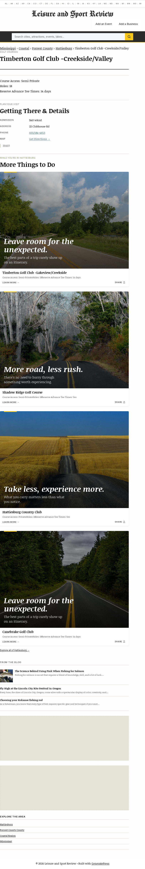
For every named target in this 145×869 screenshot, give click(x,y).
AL (6, 4)
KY (94, 4)
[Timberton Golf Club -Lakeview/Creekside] (64, 220)
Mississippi (8, 48)
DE (46, 4)
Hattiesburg (64, 48)
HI (63, 4)
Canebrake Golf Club (18, 631)
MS (134, 4)
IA (83, 4)
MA (117, 4)
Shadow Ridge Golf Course (22, 392)
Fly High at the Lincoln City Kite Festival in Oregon (30, 688)
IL (73, 4)
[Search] (129, 36)
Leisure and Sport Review (72, 13)
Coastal (24, 48)
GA (57, 4)
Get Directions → (39, 139)
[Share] (120, 282)
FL (52, 4)
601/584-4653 (37, 133)
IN (78, 4)
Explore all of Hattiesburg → (14, 650)
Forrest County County (12, 830)
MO (141, 4)
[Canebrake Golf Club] (64, 579)
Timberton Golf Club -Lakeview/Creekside (34, 272)
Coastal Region (8, 835)
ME (105, 4)
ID (68, 4)
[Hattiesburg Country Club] (64, 459)
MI (123, 4)
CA (28, 4)
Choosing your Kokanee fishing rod (21, 700)
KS (88, 4)
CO (35, 4)
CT (40, 4)
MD (111, 4)
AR (23, 4)
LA (99, 4)
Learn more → (10, 282)
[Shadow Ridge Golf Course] (64, 340)
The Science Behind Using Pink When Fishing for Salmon (49, 671)
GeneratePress (100, 863)
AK (12, 4)
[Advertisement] (64, 738)
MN (128, 4)
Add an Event (104, 24)
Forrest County (42, 48)
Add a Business (128, 24)
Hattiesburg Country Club (22, 512)
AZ (17, 4)
